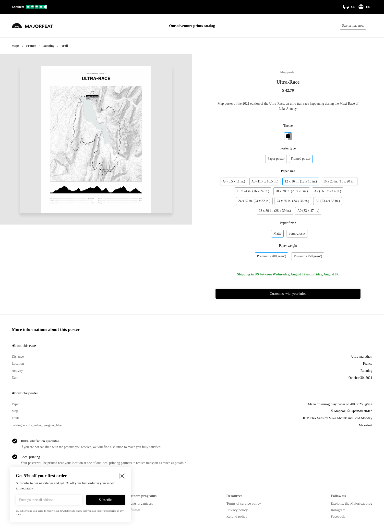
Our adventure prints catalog (192, 26)
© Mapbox (338, 411)
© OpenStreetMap (359, 411)
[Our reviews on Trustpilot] (29, 7)
